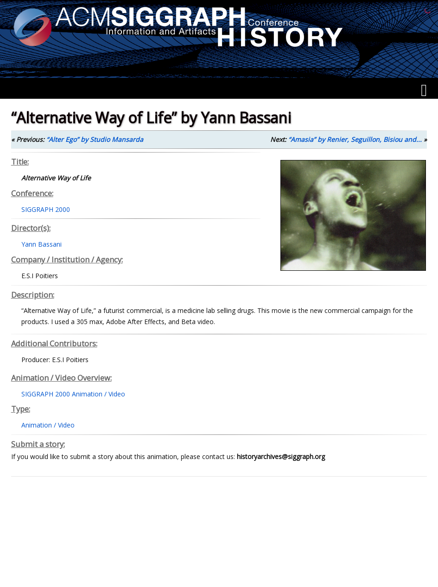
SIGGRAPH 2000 (45, 209)
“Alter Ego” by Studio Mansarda (94, 139)
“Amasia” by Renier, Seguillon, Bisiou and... (355, 139)
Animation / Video (48, 425)
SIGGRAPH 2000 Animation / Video (73, 393)
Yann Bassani (41, 244)
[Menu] (424, 90)
